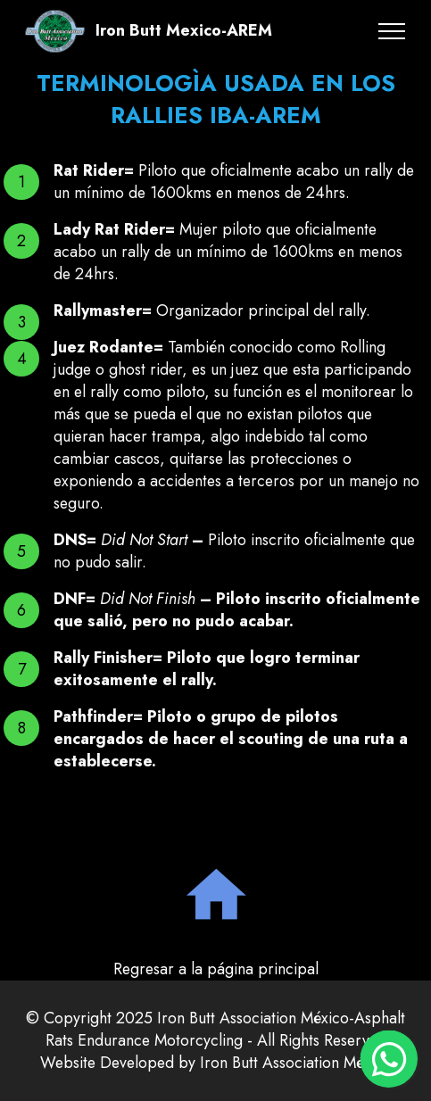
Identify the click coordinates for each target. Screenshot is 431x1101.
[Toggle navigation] (392, 31)
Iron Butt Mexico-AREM (183, 31)
